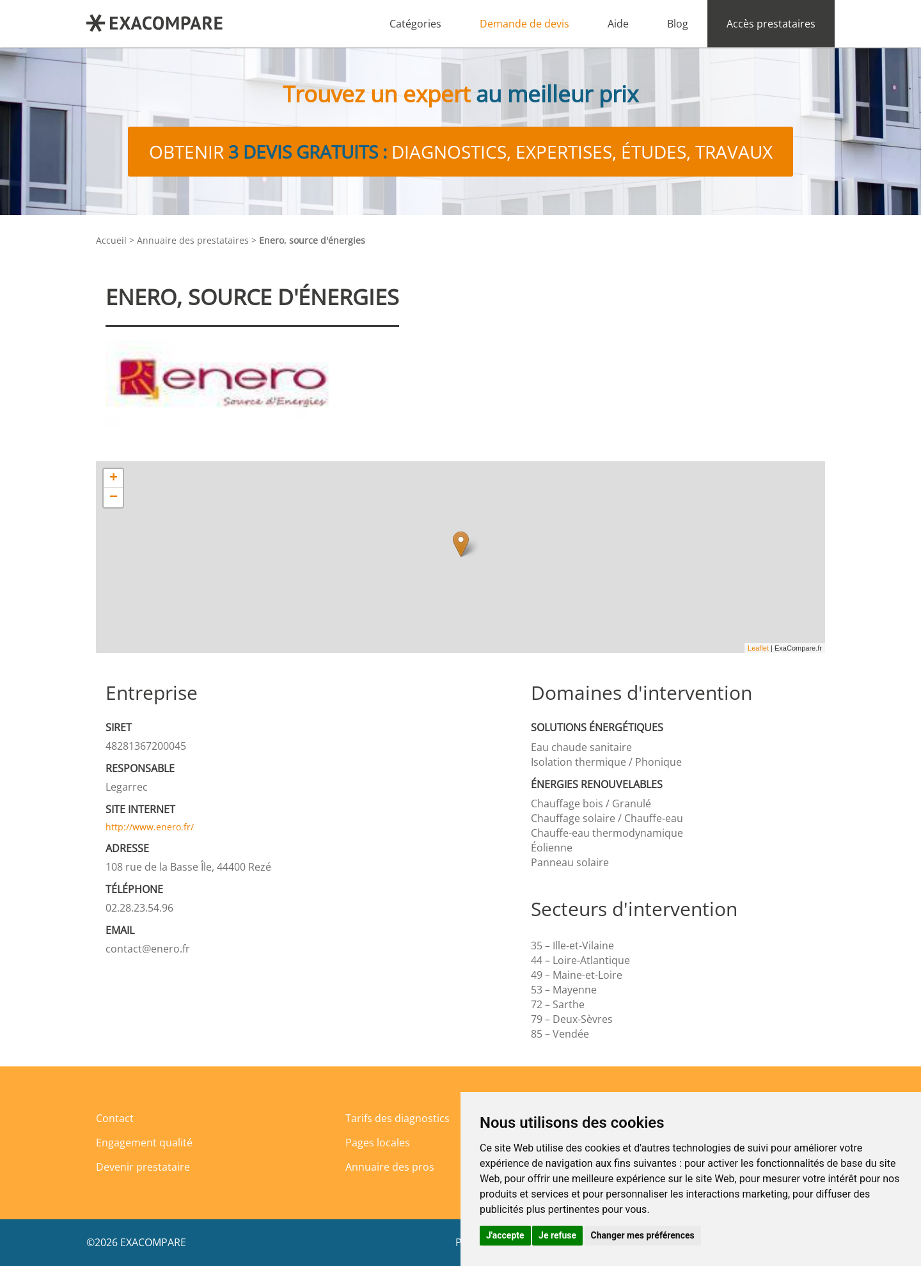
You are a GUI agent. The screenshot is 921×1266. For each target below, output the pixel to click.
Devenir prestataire (143, 1167)
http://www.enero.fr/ (150, 827)
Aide (618, 24)
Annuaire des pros (389, 1167)
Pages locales (377, 1142)
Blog (677, 24)
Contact (115, 1118)
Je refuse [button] (557, 1235)
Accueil (111, 240)
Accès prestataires (771, 24)
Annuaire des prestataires (193, 240)
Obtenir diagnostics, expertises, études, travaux (461, 151)
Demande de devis (524, 24)
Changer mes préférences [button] (643, 1235)
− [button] (113, 497)
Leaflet (758, 648)
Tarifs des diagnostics (397, 1118)
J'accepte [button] (505, 1235)
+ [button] (113, 478)
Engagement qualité (144, 1142)
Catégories (415, 24)
